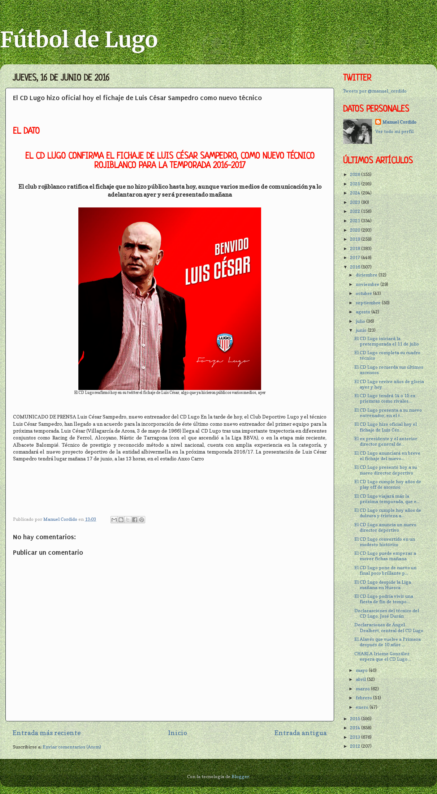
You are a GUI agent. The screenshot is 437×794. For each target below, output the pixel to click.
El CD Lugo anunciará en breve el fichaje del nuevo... (387, 455)
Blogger (240, 776)
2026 (355, 174)
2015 (355, 718)
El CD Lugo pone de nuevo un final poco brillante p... (385, 570)
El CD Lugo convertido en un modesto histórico (384, 541)
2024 (355, 193)
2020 (355, 230)
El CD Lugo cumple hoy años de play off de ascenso (387, 484)
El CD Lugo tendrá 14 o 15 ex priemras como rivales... (384, 398)
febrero (364, 697)
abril (361, 679)
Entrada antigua (300, 733)
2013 (355, 737)
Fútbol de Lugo (79, 39)
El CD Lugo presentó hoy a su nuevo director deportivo (385, 469)
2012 (355, 746)
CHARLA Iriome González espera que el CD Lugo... (382, 656)
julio (361, 321)
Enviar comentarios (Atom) (72, 747)
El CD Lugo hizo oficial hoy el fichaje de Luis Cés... (385, 426)
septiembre (369, 302)
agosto (363, 311)
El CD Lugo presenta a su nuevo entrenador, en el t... (388, 412)
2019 (355, 239)
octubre (364, 293)
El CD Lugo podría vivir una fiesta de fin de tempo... (383, 598)
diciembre (367, 275)
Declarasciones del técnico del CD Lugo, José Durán (386, 613)
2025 (355, 183)
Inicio (177, 733)
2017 (355, 257)
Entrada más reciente (47, 733)
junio (362, 330)
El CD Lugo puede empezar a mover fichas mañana (385, 555)
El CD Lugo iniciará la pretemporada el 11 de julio (386, 341)
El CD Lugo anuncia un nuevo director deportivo (385, 527)
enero (362, 707)
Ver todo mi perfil (394, 131)
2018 (355, 248)
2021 (355, 220)
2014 (355, 727)
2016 (355, 267)
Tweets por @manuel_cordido (375, 91)
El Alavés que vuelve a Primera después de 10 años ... (387, 641)
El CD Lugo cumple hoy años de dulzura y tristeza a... (387, 512)
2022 (355, 211)
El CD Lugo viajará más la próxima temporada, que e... (387, 498)
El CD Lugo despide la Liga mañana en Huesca (382, 584)
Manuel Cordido (399, 122)
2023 (355, 202)
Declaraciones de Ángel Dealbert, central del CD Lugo (388, 627)
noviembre (368, 284)
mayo (362, 670)
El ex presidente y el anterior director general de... (385, 441)
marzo (363, 688)
